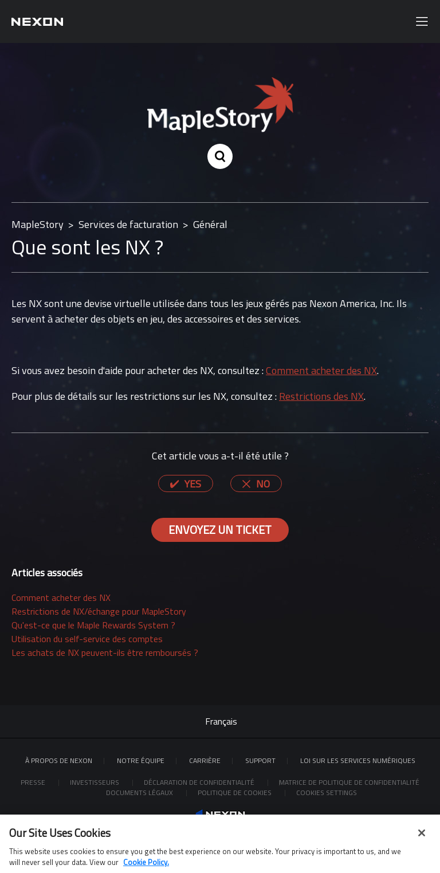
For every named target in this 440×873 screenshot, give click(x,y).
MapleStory (37, 224)
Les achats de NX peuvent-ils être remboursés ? (104, 652)
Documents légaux (140, 792)
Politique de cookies (235, 792)
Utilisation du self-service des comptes (87, 639)
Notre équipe (140, 760)
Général (210, 224)
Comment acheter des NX (321, 370)
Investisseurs (95, 782)
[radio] (185, 483)
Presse (34, 782)
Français (221, 721)
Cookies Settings (326, 792)
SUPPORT (260, 760)
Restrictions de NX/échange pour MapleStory (98, 611)
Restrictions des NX (321, 396)
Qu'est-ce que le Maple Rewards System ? (93, 625)
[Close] (421, 836)
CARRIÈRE (205, 760)
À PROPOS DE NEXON (58, 760)
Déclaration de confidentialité (200, 782)
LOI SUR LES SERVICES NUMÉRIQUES (357, 760)
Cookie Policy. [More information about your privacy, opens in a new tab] (146, 866)
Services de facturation (128, 224)
